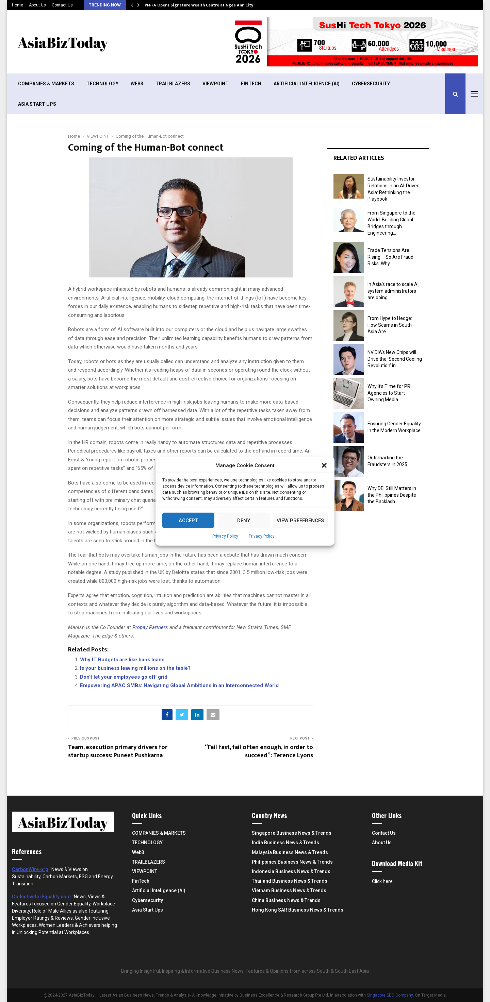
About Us (37, 5)
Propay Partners (150, 627)
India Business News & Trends (285, 842)
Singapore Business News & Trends (291, 833)
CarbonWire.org (30, 869)
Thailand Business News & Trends (289, 881)
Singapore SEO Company (390, 995)
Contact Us (62, 5)
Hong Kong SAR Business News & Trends (297, 910)
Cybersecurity (371, 83)
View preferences (300, 520)
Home (17, 5)
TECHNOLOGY (102, 83)
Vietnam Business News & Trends (289, 890)
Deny (243, 520)
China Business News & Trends (286, 900)
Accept (188, 520)
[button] (324, 465)
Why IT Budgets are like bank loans (122, 660)
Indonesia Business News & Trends (291, 871)
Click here (382, 881)
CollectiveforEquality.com (41, 896)
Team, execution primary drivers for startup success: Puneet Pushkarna (117, 751)
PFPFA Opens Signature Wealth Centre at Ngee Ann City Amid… (206, 5)
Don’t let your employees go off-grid (123, 677)
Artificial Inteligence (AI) (307, 83)
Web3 (137, 83)
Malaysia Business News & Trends (290, 852)
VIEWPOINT (215, 83)
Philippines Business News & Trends (292, 862)
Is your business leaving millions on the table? (135, 668)
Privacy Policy (225, 536)
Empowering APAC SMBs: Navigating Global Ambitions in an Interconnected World (179, 685)
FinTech (251, 83)
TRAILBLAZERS (173, 83)
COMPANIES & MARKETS (46, 83)
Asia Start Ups (37, 104)
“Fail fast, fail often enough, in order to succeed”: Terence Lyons (259, 751)
